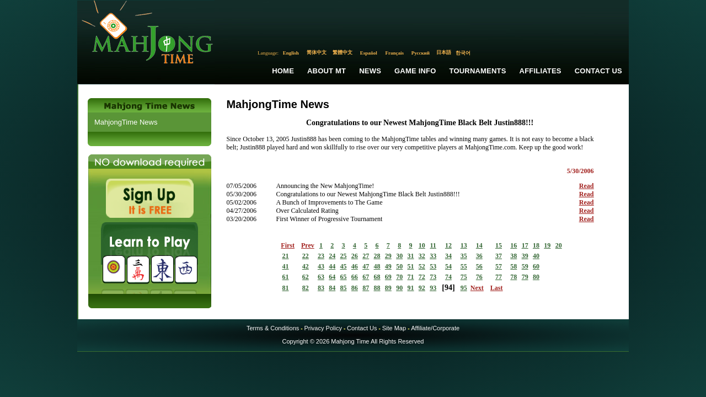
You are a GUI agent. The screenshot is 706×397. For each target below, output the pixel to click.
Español (368, 53)
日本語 (443, 52)
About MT (326, 71)
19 (547, 245)
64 (332, 277)
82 (305, 288)
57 (498, 266)
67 (365, 277)
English (291, 53)
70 (399, 277)
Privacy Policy (322, 328)
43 (321, 266)
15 (498, 245)
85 (343, 288)
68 (377, 277)
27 (365, 256)
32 (422, 256)
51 (411, 266)
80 (536, 277)
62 (305, 277)
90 (399, 288)
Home (283, 71)
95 (464, 288)
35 (464, 256)
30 (399, 256)
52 (422, 266)
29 (388, 256)
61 (285, 277)
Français (395, 53)
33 (433, 256)
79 (525, 277)
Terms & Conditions (273, 328)
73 (433, 277)
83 (321, 288)
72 (422, 277)
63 (321, 277)
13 (464, 245)
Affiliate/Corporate (435, 328)
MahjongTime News (125, 122)
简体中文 (317, 52)
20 (558, 245)
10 (422, 245)
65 (343, 277)
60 (536, 266)
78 (513, 277)
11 (433, 245)
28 (377, 256)
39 (525, 256)
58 (513, 266)
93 (433, 288)
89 (388, 288)
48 (377, 266)
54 (448, 266)
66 (354, 277)
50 (399, 266)
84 (332, 288)
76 (479, 277)
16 (513, 245)
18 (536, 245)
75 (464, 277)
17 (525, 245)
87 (365, 288)
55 (464, 266)
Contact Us (598, 71)
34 (448, 256)
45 (343, 266)
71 (411, 277)
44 (332, 266)
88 (377, 288)
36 (479, 256)
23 (321, 256)
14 (479, 245)
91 (411, 288)
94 (448, 287)
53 (433, 266)
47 (365, 266)
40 (536, 256)
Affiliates (540, 71)
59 (525, 266)
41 (285, 266)
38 (513, 256)
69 (388, 277)
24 (332, 256)
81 (285, 288)
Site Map (394, 328)
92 (422, 288)
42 (305, 266)
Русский (420, 53)
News (370, 71)
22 (305, 256)
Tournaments (478, 71)
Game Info (415, 71)
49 (388, 266)
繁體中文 (342, 52)
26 (354, 256)
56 (479, 266)
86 (354, 288)
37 (498, 256)
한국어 (463, 53)
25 (343, 256)
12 (448, 245)
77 (498, 277)
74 (448, 277)
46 (354, 266)
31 (411, 256)
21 (285, 256)
